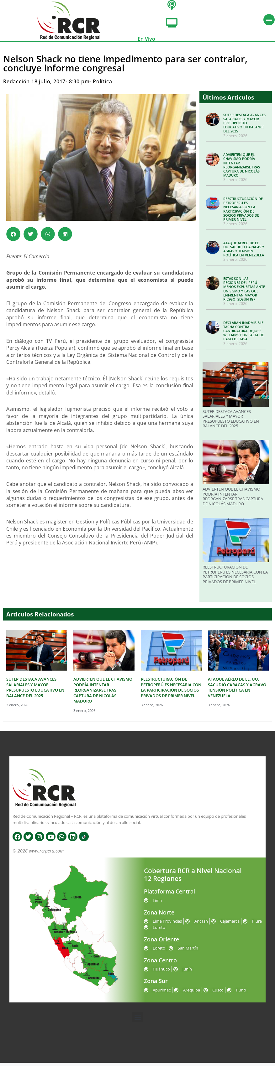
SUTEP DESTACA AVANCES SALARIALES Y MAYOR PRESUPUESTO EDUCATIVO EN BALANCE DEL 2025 (244, 126)
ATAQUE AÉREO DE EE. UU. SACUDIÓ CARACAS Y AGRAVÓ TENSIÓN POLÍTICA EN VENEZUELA (243, 252)
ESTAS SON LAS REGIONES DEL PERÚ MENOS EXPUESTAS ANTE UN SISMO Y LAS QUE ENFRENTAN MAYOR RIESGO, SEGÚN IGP (244, 292)
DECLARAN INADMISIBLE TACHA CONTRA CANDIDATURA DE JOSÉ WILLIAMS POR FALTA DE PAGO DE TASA (243, 334)
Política (102, 84)
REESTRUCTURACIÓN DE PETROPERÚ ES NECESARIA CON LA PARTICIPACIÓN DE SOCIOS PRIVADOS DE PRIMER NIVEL (243, 212)
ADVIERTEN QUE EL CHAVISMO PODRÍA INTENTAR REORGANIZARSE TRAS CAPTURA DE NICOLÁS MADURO (241, 168)
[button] (13, 237)
